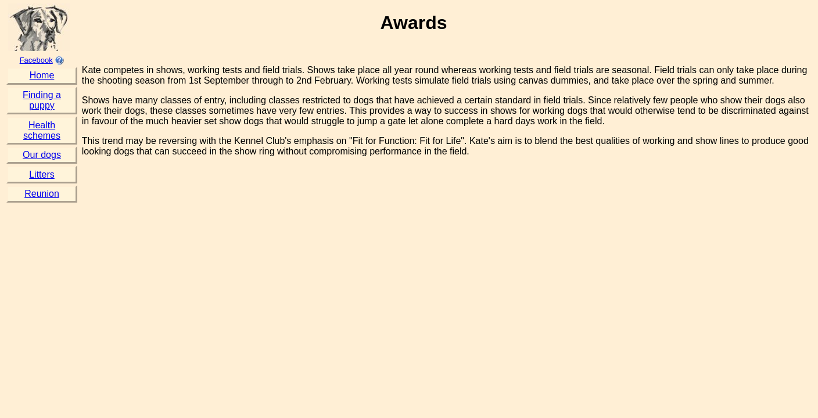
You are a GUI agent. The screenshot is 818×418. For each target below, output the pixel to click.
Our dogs (42, 155)
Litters (42, 174)
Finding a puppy (42, 100)
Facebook (36, 60)
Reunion (41, 194)
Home (42, 75)
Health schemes (41, 130)
